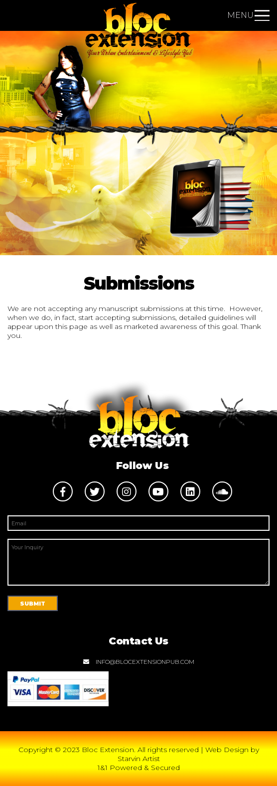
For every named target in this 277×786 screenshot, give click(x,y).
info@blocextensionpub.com (138, 661)
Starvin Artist (139, 758)
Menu (248, 15)
